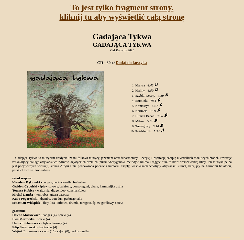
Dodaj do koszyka (131, 62)
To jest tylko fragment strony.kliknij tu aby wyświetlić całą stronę (121, 12)
